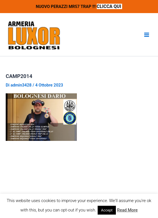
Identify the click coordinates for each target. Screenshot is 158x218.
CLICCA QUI (109, 6)
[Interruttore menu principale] (146, 34)
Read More (127, 210)
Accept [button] (107, 210)
